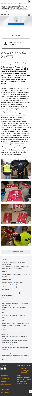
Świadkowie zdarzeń (7, 305)
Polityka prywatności (21, 386)
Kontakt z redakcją (5, 378)
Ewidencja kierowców (7, 295)
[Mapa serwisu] (5, 14)
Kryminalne (4, 298)
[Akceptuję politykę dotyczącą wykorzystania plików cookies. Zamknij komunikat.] (29, 1)
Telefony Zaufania (6, 274)
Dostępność (4, 350)
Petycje (3, 317)
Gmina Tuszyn (23, 287)
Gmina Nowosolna (17, 285)
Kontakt (3, 330)
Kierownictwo (5, 262)
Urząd (2, 312)
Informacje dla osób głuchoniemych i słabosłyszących (16, 266)
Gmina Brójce (14, 287)
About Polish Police (7, 268)
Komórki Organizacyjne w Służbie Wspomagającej (15, 347)
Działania (4, 293)
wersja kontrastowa (5, 392)
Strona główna (5, 30)
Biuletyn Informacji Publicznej (9, 315)
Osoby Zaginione (18, 301)
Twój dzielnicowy (6, 280)
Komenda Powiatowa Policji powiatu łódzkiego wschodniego (14, 333)
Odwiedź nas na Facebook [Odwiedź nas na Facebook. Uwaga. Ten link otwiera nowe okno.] (5, 368)
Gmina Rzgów (5, 287)
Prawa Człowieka (6, 264)
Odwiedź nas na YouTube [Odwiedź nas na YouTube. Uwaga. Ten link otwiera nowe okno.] (2, 368)
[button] (29, 15)
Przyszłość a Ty (6, 276)
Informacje (13, 30)
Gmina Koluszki (19, 282)
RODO (2, 360)
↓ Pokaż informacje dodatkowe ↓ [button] (16, 251)
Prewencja (4, 271)
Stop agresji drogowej (14, 293)
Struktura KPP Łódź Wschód (17, 262)
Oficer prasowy (5, 340)
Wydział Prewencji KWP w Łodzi (21, 274)
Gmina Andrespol (6, 285)
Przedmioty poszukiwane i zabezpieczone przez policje (14, 308)
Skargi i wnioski (23, 315)
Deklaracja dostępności (8, 353)
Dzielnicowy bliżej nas (7, 282)
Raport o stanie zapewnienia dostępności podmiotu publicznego (15, 355)
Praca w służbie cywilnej (22, 323)
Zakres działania (17, 268)
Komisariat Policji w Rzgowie (9, 345)
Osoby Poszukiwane (7, 301)
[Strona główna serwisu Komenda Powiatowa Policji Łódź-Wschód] (2, 14)
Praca (2, 320)
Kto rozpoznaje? (24, 303)
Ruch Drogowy (5, 290)
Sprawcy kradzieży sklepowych (10, 303)
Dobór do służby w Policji (8, 323)
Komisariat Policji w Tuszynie (9, 342)
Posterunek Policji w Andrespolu (19, 340)
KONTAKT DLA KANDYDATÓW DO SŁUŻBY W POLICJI (14, 337)
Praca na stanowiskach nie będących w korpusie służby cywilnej (14, 326)
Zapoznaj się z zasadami (22, 383)
